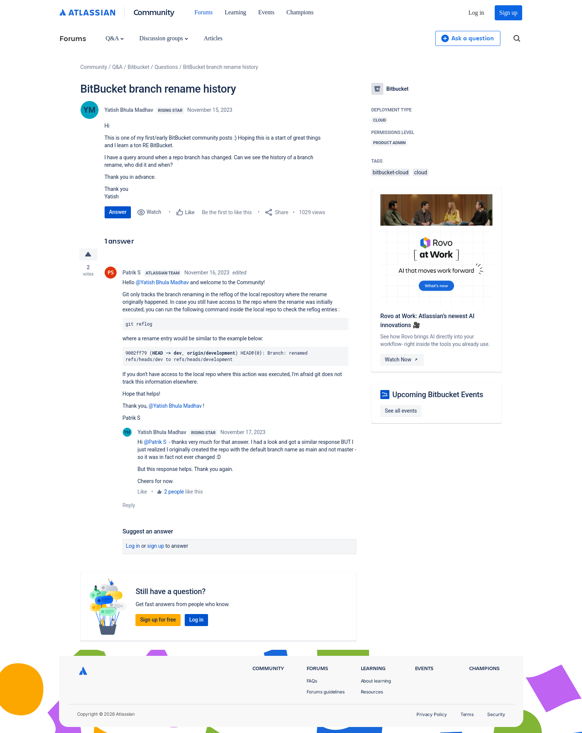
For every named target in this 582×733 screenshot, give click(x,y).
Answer (118, 212)
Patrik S (132, 273)
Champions (299, 12)
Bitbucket (138, 67)
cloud (420, 172)
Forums (204, 12)
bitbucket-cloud (391, 172)
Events (266, 12)
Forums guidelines (326, 692)
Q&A (115, 38)
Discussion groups (163, 38)
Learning (235, 12)
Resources (372, 692)
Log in (476, 12)
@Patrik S (155, 442)
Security (496, 714)
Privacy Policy (431, 714)
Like (142, 492)
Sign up (508, 12)
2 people (174, 492)
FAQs (312, 681)
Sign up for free (158, 620)
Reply (129, 505)
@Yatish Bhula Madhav (162, 282)
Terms (467, 714)
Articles (213, 38)
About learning (376, 681)
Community (154, 11)
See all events (401, 411)
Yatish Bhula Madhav (129, 110)
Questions (166, 67)
